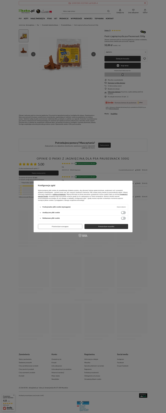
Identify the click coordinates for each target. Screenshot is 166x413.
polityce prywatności (59, 194)
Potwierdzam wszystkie (106, 226)
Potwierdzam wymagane (60, 226)
